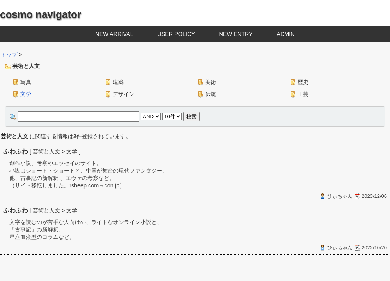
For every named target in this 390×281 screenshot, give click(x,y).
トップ (9, 55)
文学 (25, 94)
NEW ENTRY (236, 34)
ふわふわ (15, 151)
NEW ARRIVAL (114, 34)
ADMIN (285, 34)
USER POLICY (176, 34)
